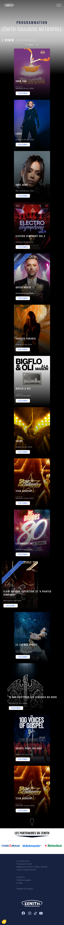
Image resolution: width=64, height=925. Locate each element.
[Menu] (58, 5)
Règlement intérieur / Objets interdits (32, 867)
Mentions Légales (24, 880)
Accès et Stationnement (26, 869)
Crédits (20, 883)
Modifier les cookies (25, 888)
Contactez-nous (23, 861)
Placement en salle (24, 864)
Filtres (29, 45)
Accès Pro (21, 877)
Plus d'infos (23, 93)
